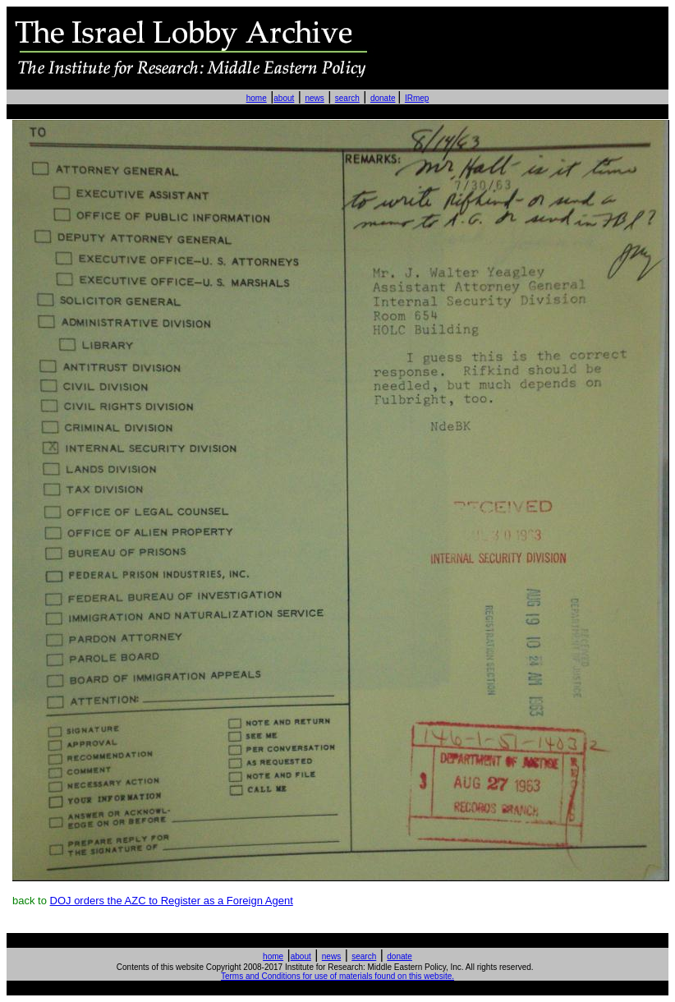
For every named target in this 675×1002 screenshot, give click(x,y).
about (283, 98)
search (347, 98)
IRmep (417, 98)
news (314, 98)
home (256, 98)
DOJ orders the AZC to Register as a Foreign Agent (171, 900)
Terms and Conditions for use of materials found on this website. (337, 976)
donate (383, 98)
